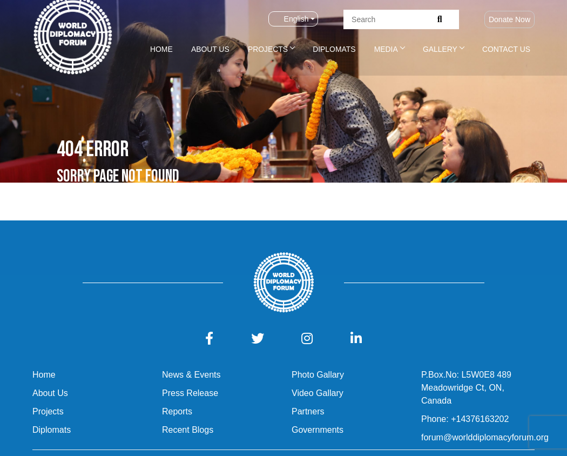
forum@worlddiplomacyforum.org (485, 437)
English (290, 19)
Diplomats (334, 49)
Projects (268, 49)
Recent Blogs (187, 429)
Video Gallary (317, 393)
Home (161, 49)
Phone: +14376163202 (465, 419)
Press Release (190, 393)
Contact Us (506, 49)
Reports (177, 411)
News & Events (191, 374)
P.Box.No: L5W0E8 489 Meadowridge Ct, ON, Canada (466, 387)
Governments (317, 429)
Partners (308, 411)
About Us (210, 49)
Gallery (440, 49)
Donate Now (509, 19)
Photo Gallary (318, 374)
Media (386, 49)
